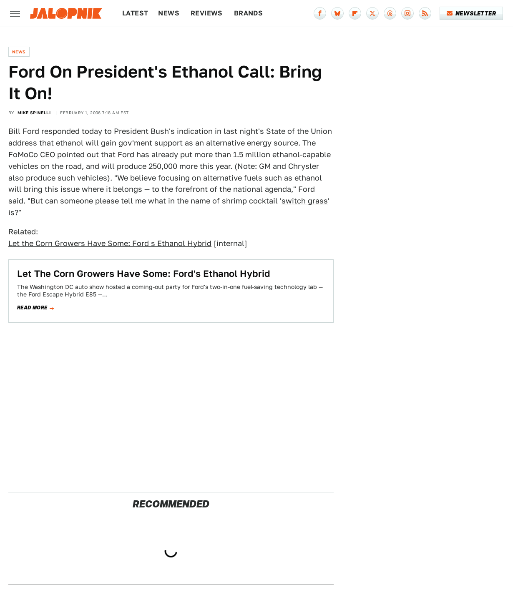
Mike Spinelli (34, 112)
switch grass (305, 200)
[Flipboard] (355, 13)
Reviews (207, 13)
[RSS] (425, 13)
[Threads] (390, 13)
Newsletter (471, 13)
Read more (32, 307)
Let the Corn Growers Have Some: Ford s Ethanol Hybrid (109, 243)
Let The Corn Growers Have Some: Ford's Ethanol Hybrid (143, 273)
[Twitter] (372, 13)
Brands (248, 13)
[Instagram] (407, 13)
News (168, 13)
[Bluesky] (337, 13)
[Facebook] (320, 13)
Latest (135, 13)
